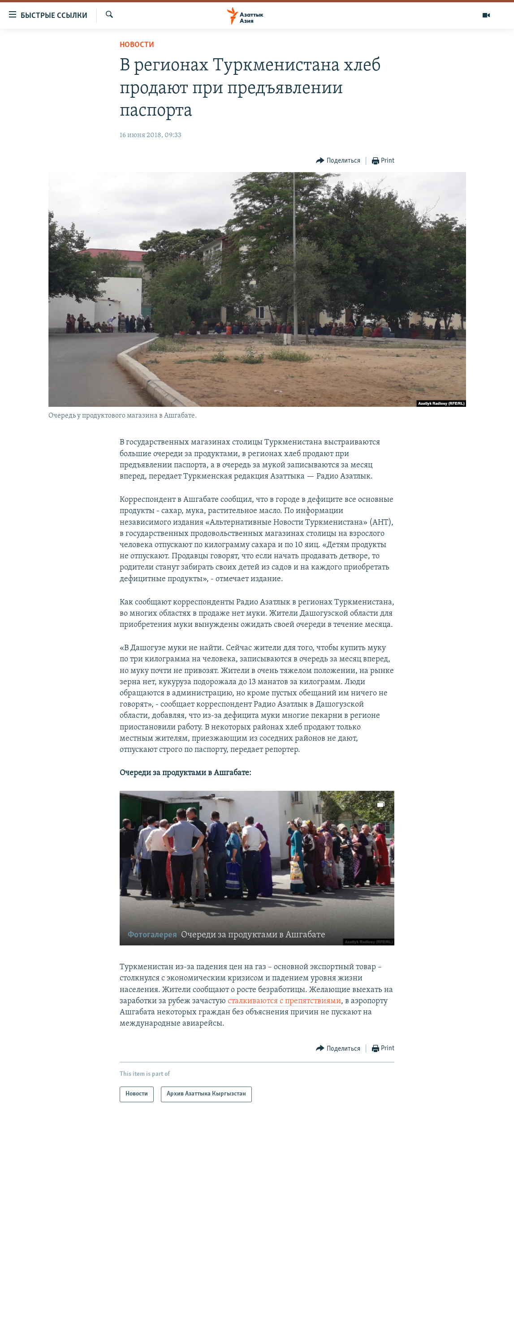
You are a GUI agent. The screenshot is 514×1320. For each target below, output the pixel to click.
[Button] (338, 161)
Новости (137, 45)
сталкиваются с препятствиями (284, 1001)
